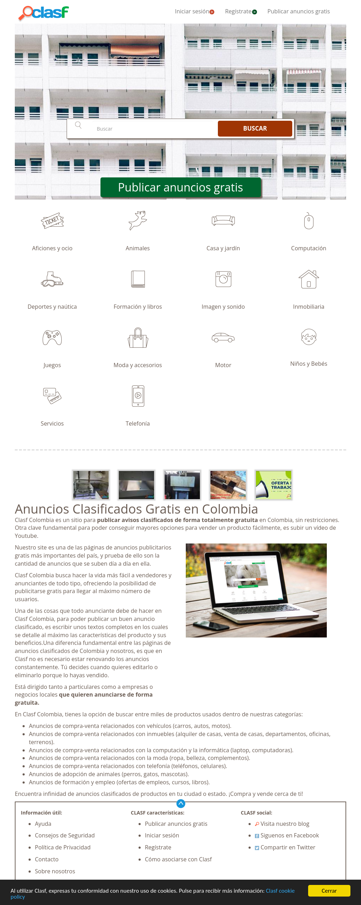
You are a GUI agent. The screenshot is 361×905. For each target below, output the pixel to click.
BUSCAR (255, 128)
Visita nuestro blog (282, 824)
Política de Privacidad (63, 847)
